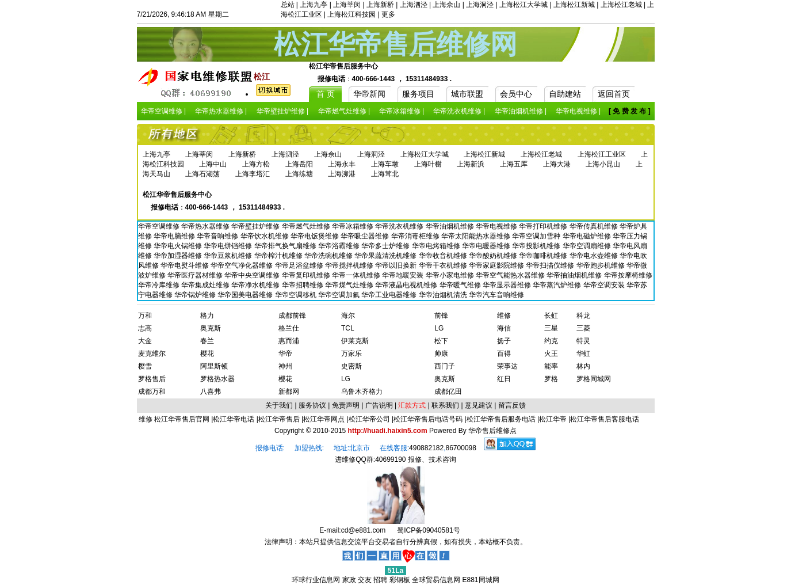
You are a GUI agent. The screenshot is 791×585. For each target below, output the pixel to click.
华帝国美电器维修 (245, 295)
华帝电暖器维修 (487, 246)
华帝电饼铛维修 (229, 246)
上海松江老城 (621, 5)
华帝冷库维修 (159, 285)
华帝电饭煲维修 (316, 236)
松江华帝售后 (279, 419)
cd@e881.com (363, 530)
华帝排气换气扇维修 (286, 246)
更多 (388, 14)
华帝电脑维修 (175, 236)
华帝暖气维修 (461, 285)
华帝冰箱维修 (353, 226)
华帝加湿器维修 (179, 256)
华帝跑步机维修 (601, 265)
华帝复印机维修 (307, 275)
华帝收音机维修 (444, 256)
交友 (365, 580)
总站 (288, 5)
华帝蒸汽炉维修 (558, 285)
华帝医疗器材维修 (195, 275)
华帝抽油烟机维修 (575, 275)
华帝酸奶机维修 (494, 256)
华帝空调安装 (604, 285)
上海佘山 (446, 5)
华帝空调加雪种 (537, 236)
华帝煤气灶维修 (350, 285)
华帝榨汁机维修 (279, 256)
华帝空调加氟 (339, 295)
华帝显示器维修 (508, 285)
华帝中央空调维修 (252, 275)
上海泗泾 (413, 5)
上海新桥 (380, 5)
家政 (349, 580)
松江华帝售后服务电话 (501, 419)
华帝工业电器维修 (389, 295)
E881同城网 (481, 580)
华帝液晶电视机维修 (407, 285)
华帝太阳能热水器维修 (476, 236)
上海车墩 (385, 164)
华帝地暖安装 (403, 275)
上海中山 (213, 164)
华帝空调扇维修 (588, 246)
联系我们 (445, 405)
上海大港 (557, 164)
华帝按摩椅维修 (628, 275)
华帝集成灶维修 (206, 285)
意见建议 (478, 405)
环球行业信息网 (316, 580)
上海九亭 (313, 5)
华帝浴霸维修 (339, 246)
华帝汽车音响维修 (496, 295)
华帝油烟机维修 (451, 226)
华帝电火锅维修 (179, 246)
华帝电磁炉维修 (588, 236)
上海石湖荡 (202, 174)
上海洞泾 (480, 5)
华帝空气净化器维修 (242, 265)
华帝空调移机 (296, 295)
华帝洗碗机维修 (329, 256)
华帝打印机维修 (544, 226)
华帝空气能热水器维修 (511, 275)
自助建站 (565, 93)
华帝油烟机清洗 (444, 295)
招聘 (380, 580)
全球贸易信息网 (436, 580)
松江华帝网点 (324, 419)
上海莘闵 (347, 5)
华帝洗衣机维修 (400, 226)
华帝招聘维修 (303, 285)
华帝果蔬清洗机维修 (386, 256)
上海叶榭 (428, 164)
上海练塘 (299, 174)
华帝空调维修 (159, 226)
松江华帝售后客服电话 (604, 419)
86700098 (461, 448)
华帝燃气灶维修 (307, 226)
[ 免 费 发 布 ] (630, 111)
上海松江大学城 (523, 5)
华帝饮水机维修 (265, 236)
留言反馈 (512, 405)
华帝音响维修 (218, 236)
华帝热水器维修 (206, 226)
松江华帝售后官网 (181, 419)
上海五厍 (514, 164)
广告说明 (379, 405)
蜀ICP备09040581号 (428, 530)
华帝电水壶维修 (595, 256)
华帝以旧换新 (396, 265)
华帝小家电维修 (451, 275)
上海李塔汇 (252, 174)
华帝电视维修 (497, 226)
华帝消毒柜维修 (416, 236)
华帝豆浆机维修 (229, 256)
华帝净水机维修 (256, 285)
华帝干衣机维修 (444, 265)
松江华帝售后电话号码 (428, 419)
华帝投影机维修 (537, 246)
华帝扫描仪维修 (551, 265)
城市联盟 (467, 93)
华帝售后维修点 (492, 431)
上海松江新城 (574, 5)
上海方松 (256, 164)
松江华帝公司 (369, 419)
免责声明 (346, 405)
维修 (146, 419)
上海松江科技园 (351, 14)
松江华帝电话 (233, 419)
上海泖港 (342, 174)
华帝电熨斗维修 (186, 265)
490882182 (426, 448)
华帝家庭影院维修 (497, 265)
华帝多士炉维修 (386, 246)
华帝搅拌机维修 (350, 265)
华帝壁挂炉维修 (256, 226)
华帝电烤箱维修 (437, 246)
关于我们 (279, 405)
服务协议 (312, 405)
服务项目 (418, 93)
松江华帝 (553, 419)
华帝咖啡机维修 (544, 256)
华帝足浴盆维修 (300, 265)
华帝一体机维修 (357, 275)
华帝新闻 (369, 93)
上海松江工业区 (602, 154)
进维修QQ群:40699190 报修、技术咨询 (395, 459)
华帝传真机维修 (595, 226)
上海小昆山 (603, 164)
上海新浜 (470, 164)
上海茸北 (385, 174)
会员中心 (516, 93)
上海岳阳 (299, 164)
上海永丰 (342, 164)
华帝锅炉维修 (195, 295)
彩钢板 (399, 580)
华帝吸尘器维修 (366, 236)
